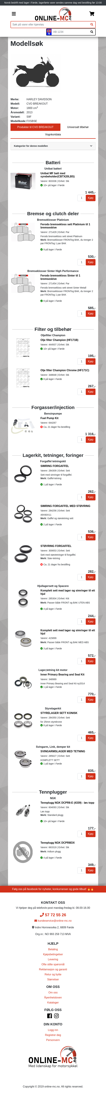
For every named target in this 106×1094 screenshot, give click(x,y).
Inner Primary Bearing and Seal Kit (62, 674)
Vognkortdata (53, 134)
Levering (53, 959)
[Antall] (81, 198)
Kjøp (90, 197)
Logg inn (53, 1030)
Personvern (53, 1040)
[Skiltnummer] (70, 32)
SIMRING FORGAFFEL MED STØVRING (65, 506)
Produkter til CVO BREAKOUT (35, 127)
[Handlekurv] (92, 14)
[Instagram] (56, 1017)
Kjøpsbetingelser (53, 954)
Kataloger (53, 1002)
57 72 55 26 (53, 915)
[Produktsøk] (49, 24)
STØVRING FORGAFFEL (55, 546)
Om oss (53, 992)
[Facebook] (49, 1017)
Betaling (53, 949)
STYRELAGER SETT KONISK (58, 713)
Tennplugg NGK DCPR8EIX (57, 842)
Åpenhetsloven (53, 997)
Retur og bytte (53, 974)
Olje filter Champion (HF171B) (59, 340)
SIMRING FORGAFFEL (54, 466)
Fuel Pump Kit (49, 418)
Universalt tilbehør (78, 127)
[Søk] (91, 25)
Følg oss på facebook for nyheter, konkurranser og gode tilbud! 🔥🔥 (53, 889)
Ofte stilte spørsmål (53, 964)
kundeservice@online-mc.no (53, 920)
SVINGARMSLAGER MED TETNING (62, 751)
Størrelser (53, 979)
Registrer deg (53, 1035)
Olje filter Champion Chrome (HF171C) (64, 370)
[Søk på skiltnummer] (91, 32)
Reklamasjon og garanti (53, 969)
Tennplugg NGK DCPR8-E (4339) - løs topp (67, 802)
